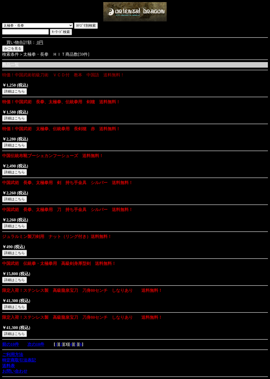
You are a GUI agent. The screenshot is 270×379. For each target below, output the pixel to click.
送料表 (8, 365)
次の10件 (35, 344)
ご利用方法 (12, 354)
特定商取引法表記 (19, 360)
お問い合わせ (14, 371)
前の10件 (10, 344)
